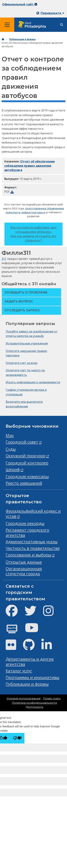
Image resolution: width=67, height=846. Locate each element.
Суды (11, 449)
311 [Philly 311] (4, 259)
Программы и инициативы (32, 677)
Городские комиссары (27, 476)
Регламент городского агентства (27, 532)
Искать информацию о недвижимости (33, 382)
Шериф (13, 469)
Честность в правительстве (33, 548)
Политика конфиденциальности (34, 702)
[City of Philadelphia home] (33, 25)
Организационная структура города (24, 571)
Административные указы (32, 541)
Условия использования (23, 698)
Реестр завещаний (24, 483)
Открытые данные (24, 562)
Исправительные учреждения (27, 343)
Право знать (52, 698)
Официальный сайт (19, 4)
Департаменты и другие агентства (30, 661)
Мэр (10, 435)
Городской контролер (27, 463)
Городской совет (22, 442)
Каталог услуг (19, 671)
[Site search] (61, 25)
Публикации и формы (22, 39)
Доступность (34, 707)
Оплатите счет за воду (21, 363)
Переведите (52, 13)
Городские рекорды (25, 523)
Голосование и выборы (28, 555)
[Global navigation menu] (7, 25)
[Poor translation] (17, 738)
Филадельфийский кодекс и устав (33, 513)
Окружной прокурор (25, 455)
